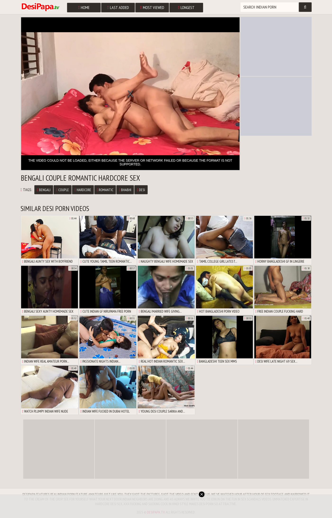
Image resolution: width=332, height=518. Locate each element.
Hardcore (83, 189)
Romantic (105, 189)
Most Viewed (152, 7)
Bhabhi (125, 189)
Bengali (43, 189)
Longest (186, 7)
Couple (62, 189)
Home (84, 7)
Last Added (118, 7)
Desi (141, 189)
